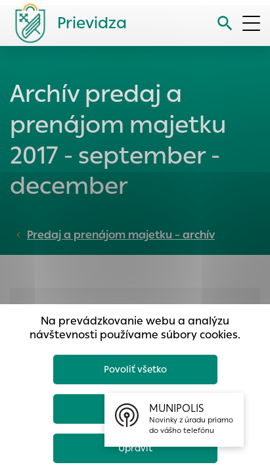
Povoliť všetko (135, 369)
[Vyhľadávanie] (225, 23)
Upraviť (135, 448)
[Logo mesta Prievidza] (66, 23)
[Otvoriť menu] (251, 23)
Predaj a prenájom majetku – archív (121, 235)
